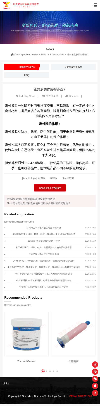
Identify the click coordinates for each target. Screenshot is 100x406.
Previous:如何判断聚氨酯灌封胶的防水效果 (31, 199)
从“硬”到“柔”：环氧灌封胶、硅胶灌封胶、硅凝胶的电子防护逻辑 (43, 260)
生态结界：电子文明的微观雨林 (44, 254)
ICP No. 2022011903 (80, 396)
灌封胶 (53, 178)
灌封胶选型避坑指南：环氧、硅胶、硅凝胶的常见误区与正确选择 (44, 234)
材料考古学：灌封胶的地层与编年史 (44, 227)
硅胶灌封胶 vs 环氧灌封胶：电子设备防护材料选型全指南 (43, 280)
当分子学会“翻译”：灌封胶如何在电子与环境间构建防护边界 (43, 274)
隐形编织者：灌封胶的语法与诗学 (44, 241)
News (44, 54)
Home (35, 54)
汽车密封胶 (68, 178)
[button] (43, 371)
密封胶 (42, 178)
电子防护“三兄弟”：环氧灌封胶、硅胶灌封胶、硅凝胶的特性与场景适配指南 (44, 267)
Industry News (57, 54)
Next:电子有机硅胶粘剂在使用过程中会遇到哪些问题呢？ (39, 203)
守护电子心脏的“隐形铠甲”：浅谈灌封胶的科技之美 (43, 287)
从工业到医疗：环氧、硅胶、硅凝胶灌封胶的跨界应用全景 (44, 247)
